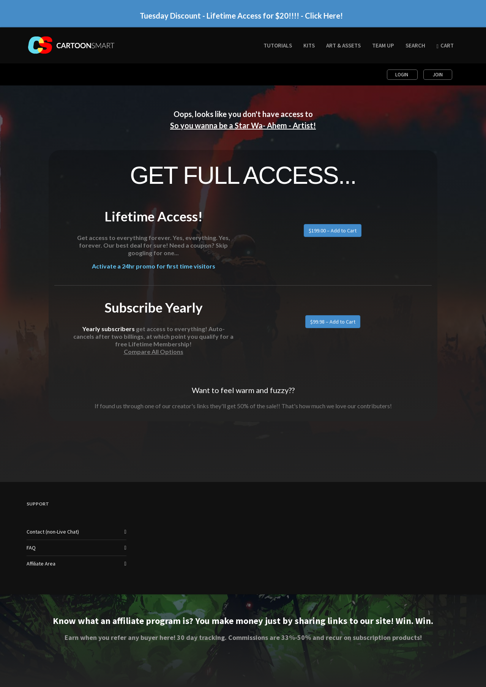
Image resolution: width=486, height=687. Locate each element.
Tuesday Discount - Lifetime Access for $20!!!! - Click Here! (241, 11)
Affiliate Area (41, 563)
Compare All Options (153, 351)
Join (437, 74)
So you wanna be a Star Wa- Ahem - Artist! (243, 125)
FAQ (31, 547)
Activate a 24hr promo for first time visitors (153, 268)
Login (402, 74)
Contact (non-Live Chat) (53, 531)
